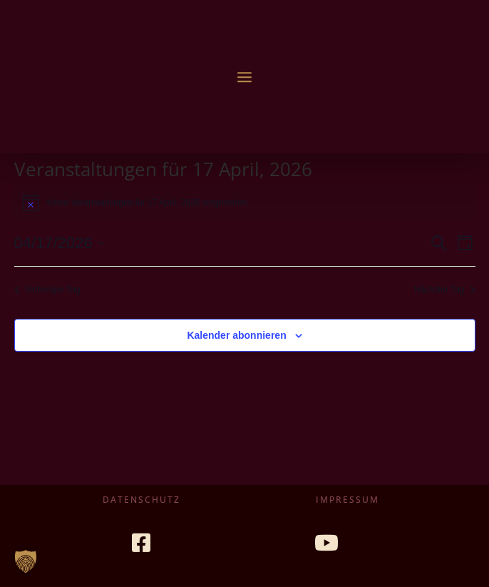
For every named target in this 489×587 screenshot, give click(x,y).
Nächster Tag (444, 290)
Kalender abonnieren (236, 335)
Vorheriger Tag (47, 290)
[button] (25, 561)
